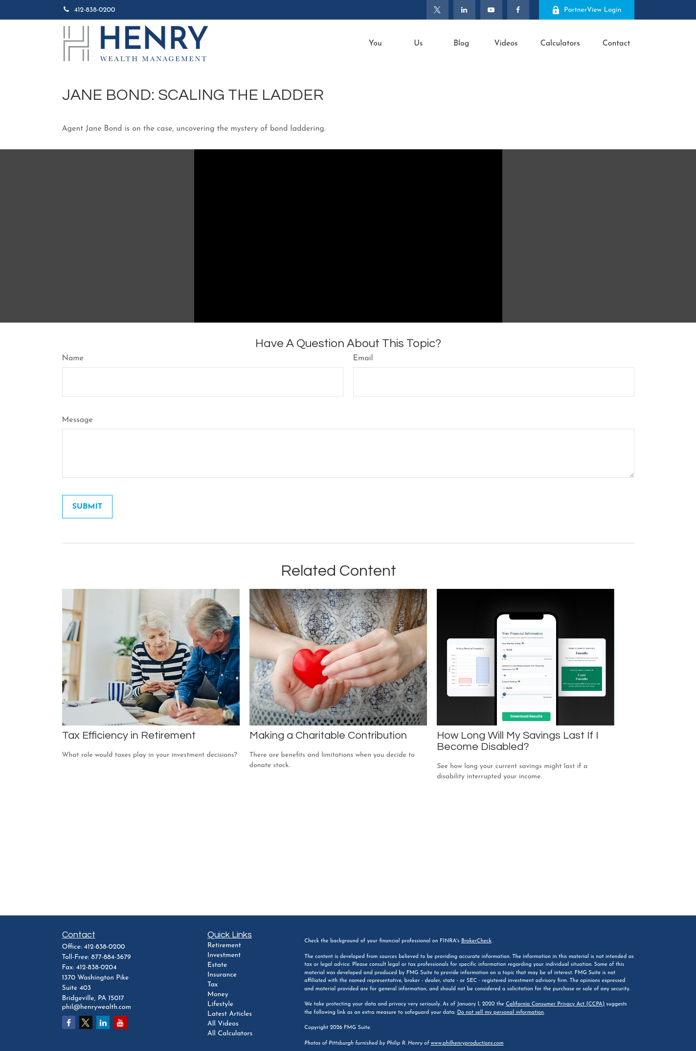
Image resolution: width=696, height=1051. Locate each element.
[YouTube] (491, 10)
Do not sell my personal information (500, 1012)
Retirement (224, 945)
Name (73, 358)
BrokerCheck (476, 941)
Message (77, 420)
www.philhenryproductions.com (467, 1043)
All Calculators (229, 1033)
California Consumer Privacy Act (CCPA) (555, 1004)
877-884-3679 (111, 957)
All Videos (223, 1024)
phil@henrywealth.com (97, 1007)
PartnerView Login (587, 10)
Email (363, 358)
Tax (212, 984)
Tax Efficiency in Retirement (129, 735)
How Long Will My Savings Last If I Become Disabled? (517, 741)
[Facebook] (518, 10)
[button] (375, 44)
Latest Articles (229, 1014)
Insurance (222, 975)
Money (217, 994)
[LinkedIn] (464, 10)
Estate (217, 965)
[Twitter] (438, 10)
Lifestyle (220, 1004)
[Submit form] (87, 506)
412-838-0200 (88, 10)
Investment (224, 955)
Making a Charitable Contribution (328, 735)
